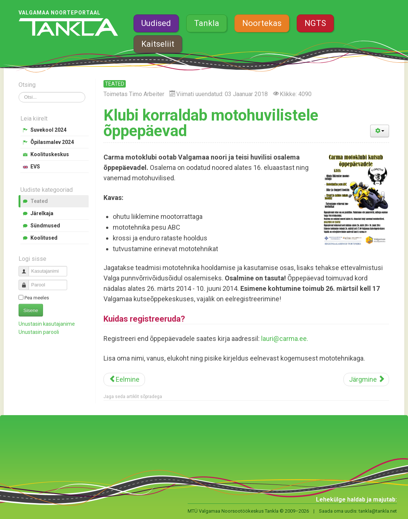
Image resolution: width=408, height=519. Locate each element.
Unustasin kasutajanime (47, 324)
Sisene (30, 310)
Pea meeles (36, 297)
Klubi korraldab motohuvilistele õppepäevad (210, 123)
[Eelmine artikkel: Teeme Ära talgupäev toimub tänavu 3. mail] (124, 379)
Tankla (206, 23)
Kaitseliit (157, 44)
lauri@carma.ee (284, 338)
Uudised (156, 23)
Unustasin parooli (39, 332)
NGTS (315, 23)
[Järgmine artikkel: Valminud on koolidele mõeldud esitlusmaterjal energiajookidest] (366, 379)
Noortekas (262, 23)
